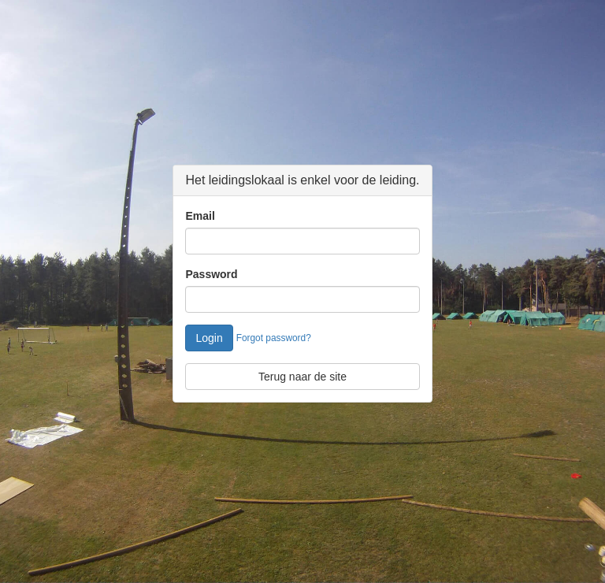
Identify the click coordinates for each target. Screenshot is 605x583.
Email (199, 216)
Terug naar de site (302, 376)
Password (211, 274)
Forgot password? (273, 337)
